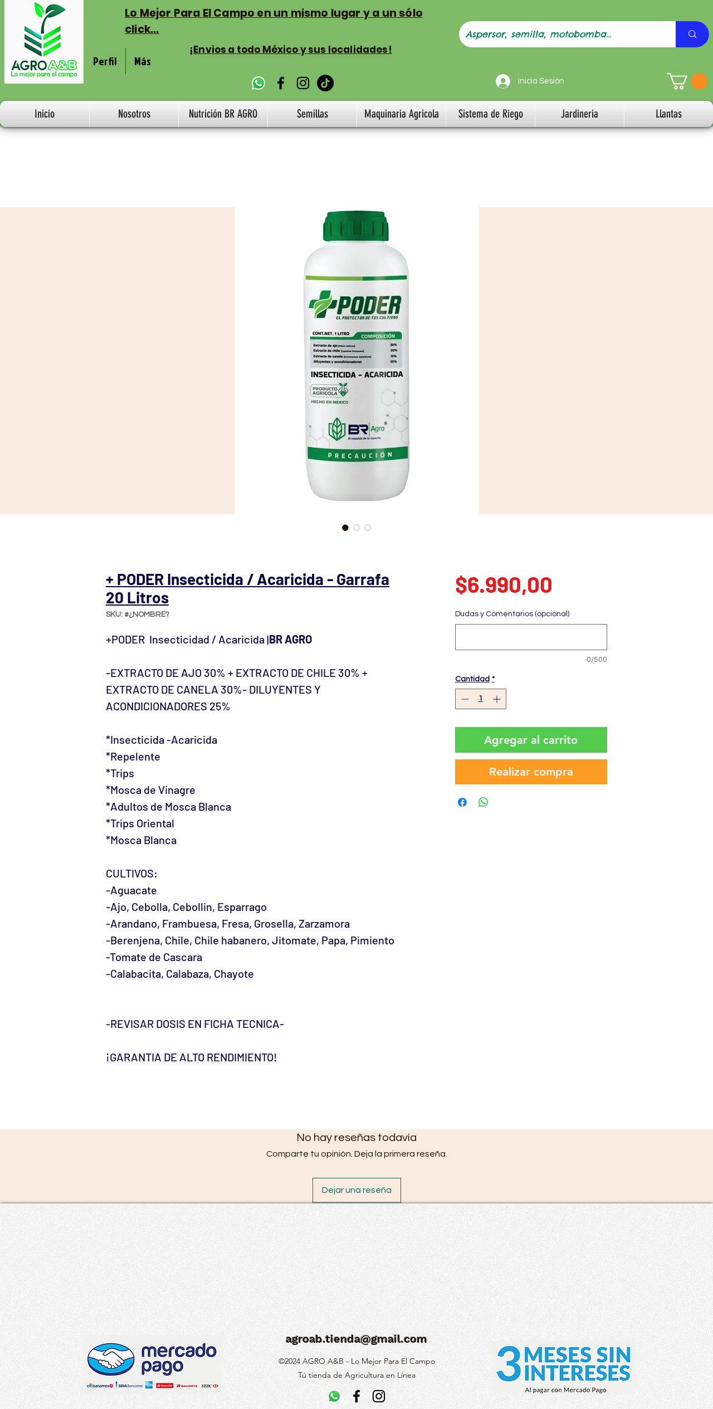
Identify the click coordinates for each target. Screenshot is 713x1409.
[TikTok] (325, 83)
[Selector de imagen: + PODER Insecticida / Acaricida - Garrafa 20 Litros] (345, 527)
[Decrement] (464, 699)
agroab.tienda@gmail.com (356, 1338)
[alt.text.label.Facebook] (280, 83)
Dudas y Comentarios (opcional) (512, 614)
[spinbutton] (481, 699)
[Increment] (498, 699)
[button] (687, 81)
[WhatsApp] (258, 83)
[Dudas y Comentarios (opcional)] (531, 637)
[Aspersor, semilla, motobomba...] (559, 34)
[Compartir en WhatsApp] (483, 802)
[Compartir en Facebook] (462, 802)
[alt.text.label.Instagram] (303, 83)
